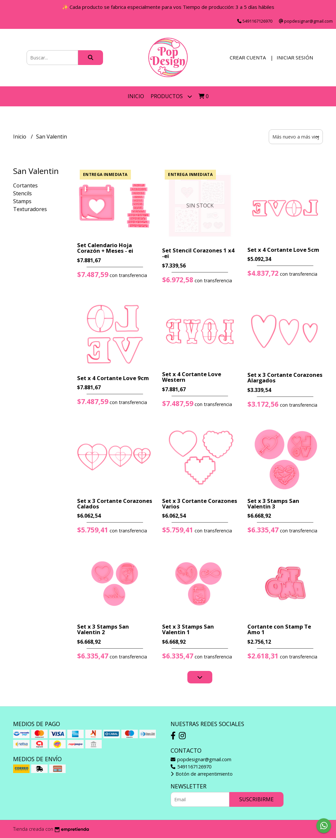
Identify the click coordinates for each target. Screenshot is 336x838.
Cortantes (25, 185)
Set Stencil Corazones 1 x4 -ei (198, 253)
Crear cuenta (248, 57)
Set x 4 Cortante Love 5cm (283, 249)
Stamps (22, 201)
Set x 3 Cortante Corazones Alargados (285, 377)
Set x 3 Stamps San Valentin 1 (188, 629)
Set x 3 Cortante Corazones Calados (114, 503)
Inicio (136, 96)
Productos (171, 96)
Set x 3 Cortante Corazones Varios (199, 503)
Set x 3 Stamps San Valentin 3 (273, 503)
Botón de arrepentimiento (202, 774)
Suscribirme (256, 799)
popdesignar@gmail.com (201, 759)
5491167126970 (191, 766)
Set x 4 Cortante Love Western (191, 376)
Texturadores (30, 209)
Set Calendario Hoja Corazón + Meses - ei (105, 247)
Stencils (22, 193)
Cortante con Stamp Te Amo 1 (279, 629)
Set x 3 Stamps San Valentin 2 (103, 629)
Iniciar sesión (295, 57)
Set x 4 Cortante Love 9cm (113, 378)
